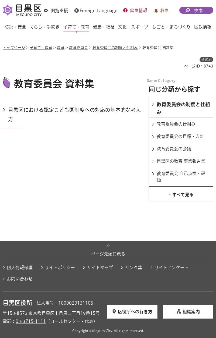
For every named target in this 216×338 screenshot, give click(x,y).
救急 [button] (164, 10)
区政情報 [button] (202, 27)
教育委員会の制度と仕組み (115, 47)
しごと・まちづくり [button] (171, 27)
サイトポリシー (60, 267)
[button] (56, 10)
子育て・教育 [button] (76, 27)
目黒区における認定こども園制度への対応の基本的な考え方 (74, 114)
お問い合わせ (20, 279)
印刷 (208, 59)
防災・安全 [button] (15, 27)
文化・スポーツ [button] (133, 27)
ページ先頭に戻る (108, 254)
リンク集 (133, 267)
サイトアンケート (172, 267)
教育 (60, 47)
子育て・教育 (41, 47)
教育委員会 (78, 47)
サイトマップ (100, 267)
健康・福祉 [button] (104, 27)
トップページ (14, 47)
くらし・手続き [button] (45, 27)
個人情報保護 (20, 267)
